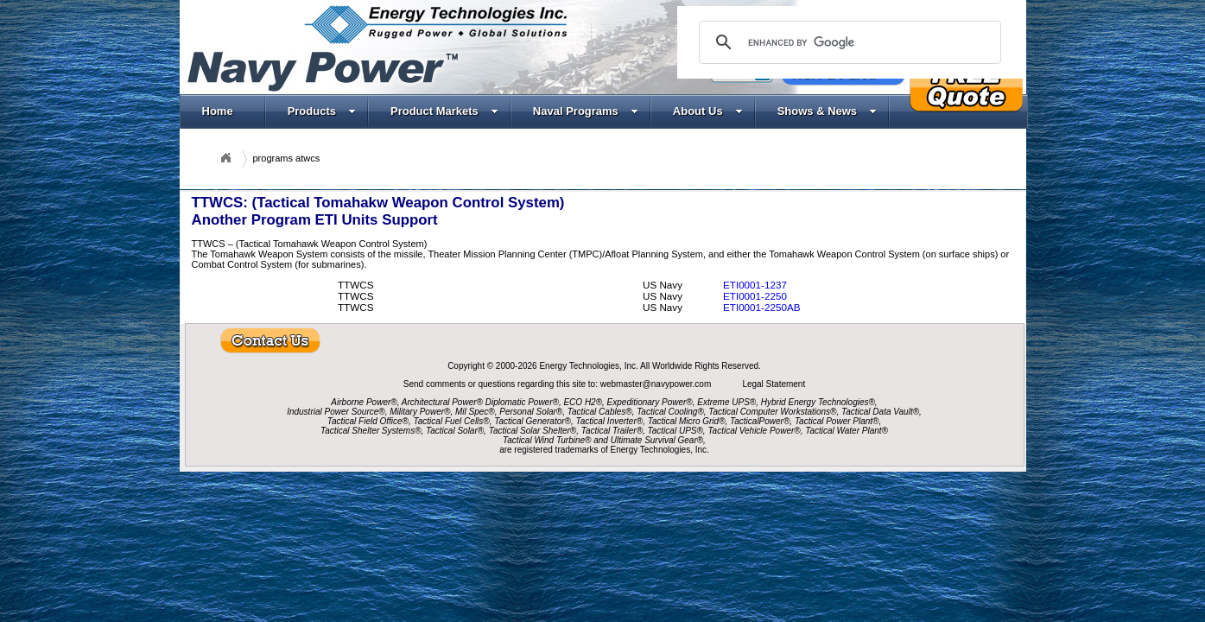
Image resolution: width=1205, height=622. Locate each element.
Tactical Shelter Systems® (370, 430)
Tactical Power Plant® (837, 421)
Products (322, 111)
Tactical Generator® (532, 421)
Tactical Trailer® (612, 430)
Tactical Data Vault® (880, 411)
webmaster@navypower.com (656, 384)
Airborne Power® (363, 402)
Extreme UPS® (726, 402)
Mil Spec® (475, 411)
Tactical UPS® (675, 430)
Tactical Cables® (600, 411)
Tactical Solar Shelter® (533, 430)
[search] (847, 42)
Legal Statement (773, 384)
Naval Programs (585, 111)
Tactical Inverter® (610, 421)
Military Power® (420, 411)
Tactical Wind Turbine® (547, 440)
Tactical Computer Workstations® (772, 411)
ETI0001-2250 (755, 295)
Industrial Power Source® (336, 411)
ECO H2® (582, 402)
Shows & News (827, 111)
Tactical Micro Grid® (687, 421)
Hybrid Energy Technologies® (818, 402)
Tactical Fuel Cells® (452, 421)
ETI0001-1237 (755, 284)
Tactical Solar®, (456, 430)
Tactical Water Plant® (846, 430)
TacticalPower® (760, 421)
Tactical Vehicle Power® (753, 430)
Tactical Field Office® (368, 421)
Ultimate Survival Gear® (657, 440)
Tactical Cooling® (670, 411)
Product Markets (444, 111)
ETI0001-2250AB (761, 307)
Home (217, 111)
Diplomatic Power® (522, 402)
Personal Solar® (530, 411)
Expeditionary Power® (650, 402)
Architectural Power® (442, 402)
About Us (708, 111)
